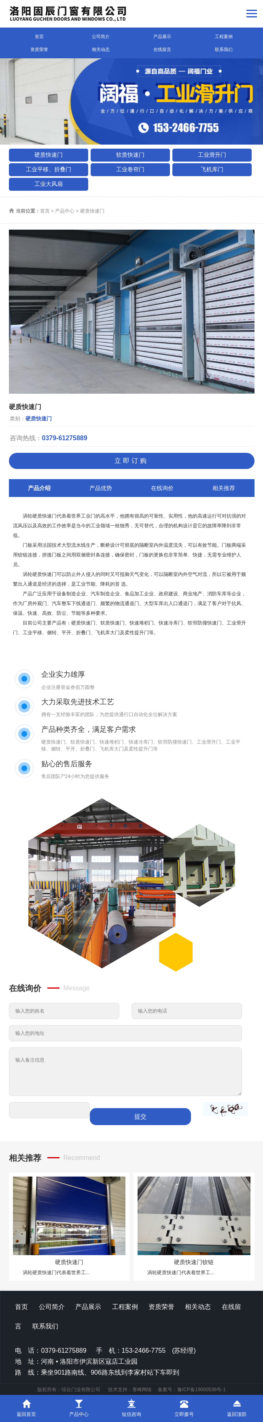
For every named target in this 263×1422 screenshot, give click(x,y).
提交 (140, 1116)
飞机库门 (212, 169)
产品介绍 (39, 488)
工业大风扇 (48, 184)
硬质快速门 (48, 154)
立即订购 (131, 460)
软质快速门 (130, 154)
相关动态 (101, 49)
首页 (39, 36)
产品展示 (162, 36)
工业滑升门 (212, 154)
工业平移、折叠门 (48, 169)
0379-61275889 (64, 438)
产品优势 (100, 488)
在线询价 (162, 488)
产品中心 (64, 211)
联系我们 (224, 49)
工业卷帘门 (130, 169)
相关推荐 (223, 488)
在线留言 (162, 49)
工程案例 (224, 36)
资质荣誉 (39, 49)
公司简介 (101, 36)
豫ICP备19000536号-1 (201, 1389)
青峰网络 (142, 1389)
